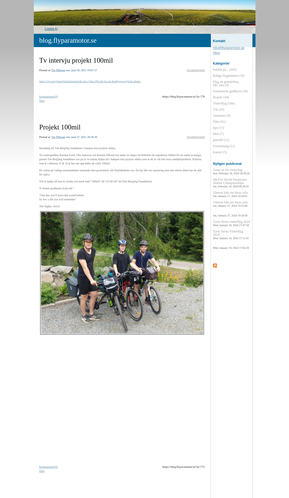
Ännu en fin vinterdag (231, 171)
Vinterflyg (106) (224, 103)
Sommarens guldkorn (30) (230, 91)
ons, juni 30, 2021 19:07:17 (81, 70)
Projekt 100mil (60, 127)
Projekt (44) (221, 97)
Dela (42, 100)
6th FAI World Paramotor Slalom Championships (231, 183)
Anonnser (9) (222, 116)
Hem (216, 53)
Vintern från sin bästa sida (230, 194)
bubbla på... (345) (225, 69)
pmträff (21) (221, 140)
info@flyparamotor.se (229, 48)
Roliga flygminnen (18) (228, 76)
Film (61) (219, 122)
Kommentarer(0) (48, 96)
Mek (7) (218, 134)
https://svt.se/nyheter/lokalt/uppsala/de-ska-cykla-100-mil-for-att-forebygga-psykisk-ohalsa (90, 81)
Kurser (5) (220, 152)
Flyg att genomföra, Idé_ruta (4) (226, 83)
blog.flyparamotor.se (68, 40)
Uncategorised (195, 70)
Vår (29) (218, 109)
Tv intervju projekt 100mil (76, 60)
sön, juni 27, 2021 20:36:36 (81, 137)
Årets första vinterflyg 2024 (231, 223)
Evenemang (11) (224, 146)
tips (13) (218, 128)
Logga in (51, 29)
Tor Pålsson (58, 70)
